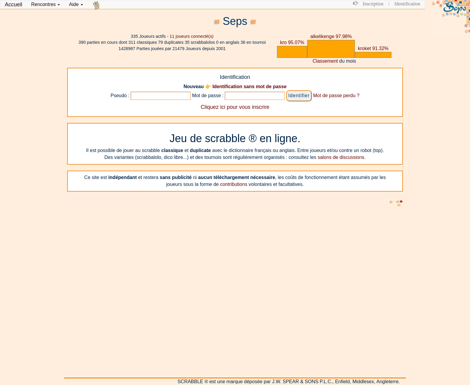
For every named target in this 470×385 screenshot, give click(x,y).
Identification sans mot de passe (250, 86)
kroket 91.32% (373, 48)
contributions (233, 184)
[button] (45, 4)
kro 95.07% (292, 42)
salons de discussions (341, 157)
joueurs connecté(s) (191, 36)
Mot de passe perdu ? (336, 95)
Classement (325, 61)
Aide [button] (76, 4)
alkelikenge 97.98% (331, 36)
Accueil (13, 4)
